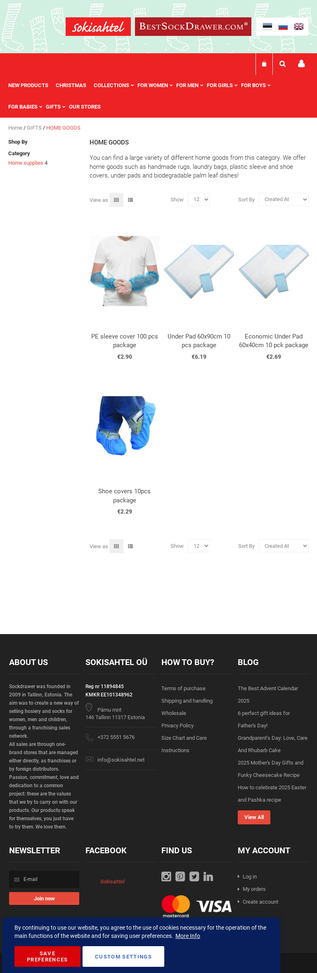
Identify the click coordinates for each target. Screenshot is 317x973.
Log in (250, 877)
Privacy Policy (177, 725)
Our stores (85, 107)
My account (301, 63)
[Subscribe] (44, 898)
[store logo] (98, 27)
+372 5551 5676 (116, 737)
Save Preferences (47, 956)
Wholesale (173, 713)
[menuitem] (32, 85)
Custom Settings (123, 957)
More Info (187, 936)
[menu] (158, 96)
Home (16, 128)
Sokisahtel (112, 881)
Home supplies (25, 163)
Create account (260, 902)
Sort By (246, 199)
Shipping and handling (187, 701)
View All (254, 817)
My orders (254, 889)
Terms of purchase (183, 688)
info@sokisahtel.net (120, 760)
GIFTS (35, 128)
